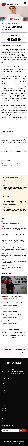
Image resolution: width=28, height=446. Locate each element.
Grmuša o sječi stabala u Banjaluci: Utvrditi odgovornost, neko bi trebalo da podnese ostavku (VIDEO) (14, 211)
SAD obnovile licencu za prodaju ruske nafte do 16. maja (15, 195)
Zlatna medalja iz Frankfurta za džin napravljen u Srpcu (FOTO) (13, 268)
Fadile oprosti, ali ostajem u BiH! (11, 315)
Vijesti (5, 180)
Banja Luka (6, 207)
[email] (10, 430)
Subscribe (22, 430)
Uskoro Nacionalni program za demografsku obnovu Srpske (7, 351)
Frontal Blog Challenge (9, 23)
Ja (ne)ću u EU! (5, 321)
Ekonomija (4, 265)
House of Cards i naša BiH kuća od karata (13, 303)
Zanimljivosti (4, 253)
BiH (4, 199)
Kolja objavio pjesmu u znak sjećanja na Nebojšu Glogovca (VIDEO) (20, 351)
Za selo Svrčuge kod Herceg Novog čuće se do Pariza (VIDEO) (13, 256)
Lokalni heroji (5, 309)
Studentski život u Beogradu (11, 296)
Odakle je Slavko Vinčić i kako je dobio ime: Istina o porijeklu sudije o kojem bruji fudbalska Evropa (15, 188)
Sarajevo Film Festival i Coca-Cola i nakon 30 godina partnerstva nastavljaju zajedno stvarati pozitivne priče (15, 203)
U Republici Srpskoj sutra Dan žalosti (13, 182)
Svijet (4, 193)
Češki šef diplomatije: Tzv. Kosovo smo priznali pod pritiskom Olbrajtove (13, 262)
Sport (4, 185)
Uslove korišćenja (22, 434)
